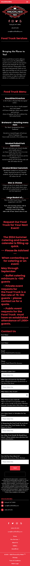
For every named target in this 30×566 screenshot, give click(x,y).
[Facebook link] (8, 523)
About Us (15, 542)
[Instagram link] (17, 523)
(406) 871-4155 (15, 528)
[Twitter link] (12, 523)
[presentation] (15, 474)
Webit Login (15, 563)
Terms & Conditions (15, 560)
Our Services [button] (14, 539)
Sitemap (15, 557)
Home (15, 536)
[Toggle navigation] (27, 2)
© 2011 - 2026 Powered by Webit (15, 554)
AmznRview (15, 549)
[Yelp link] (21, 523)
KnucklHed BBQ (6, 2)
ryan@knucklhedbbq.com (15, 31)
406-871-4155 (15, 28)
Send (15, 468)
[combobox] (15, 375)
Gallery (15, 545)
